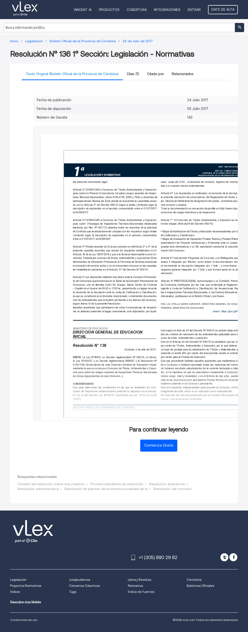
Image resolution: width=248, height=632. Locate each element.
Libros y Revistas (139, 580)
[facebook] (233, 557)
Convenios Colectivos (84, 586)
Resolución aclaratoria (167, 484)
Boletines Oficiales (200, 586)
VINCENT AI (83, 10)
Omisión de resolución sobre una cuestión (51, 484)
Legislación (18, 580)
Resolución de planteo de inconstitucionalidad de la (105, 489)
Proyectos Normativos (25, 586)
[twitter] (224, 557)
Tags (72, 592)
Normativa (135, 586)
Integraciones (167, 10)
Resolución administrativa (38, 489)
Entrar (194, 10)
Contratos (194, 580)
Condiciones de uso (23, 619)
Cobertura (137, 10)
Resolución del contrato (172, 489)
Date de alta (222, 9)
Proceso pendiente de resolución (117, 484)
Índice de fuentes (141, 592)
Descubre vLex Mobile (25, 602)
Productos (109, 10)
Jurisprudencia (79, 580)
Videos (15, 592)
